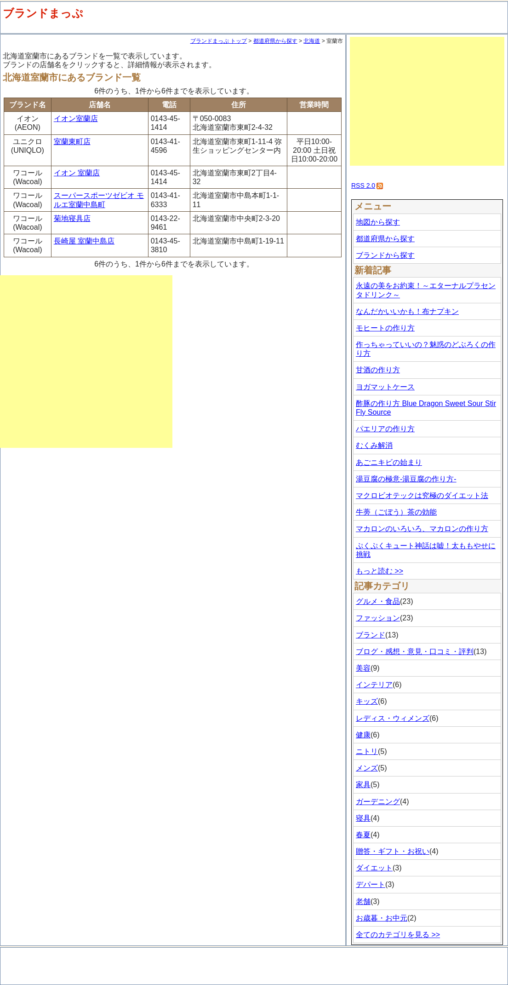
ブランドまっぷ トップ (218, 41)
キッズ (367, 701)
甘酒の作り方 (378, 370)
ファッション (378, 618)
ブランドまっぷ (43, 13)
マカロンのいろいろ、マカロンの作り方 (422, 529)
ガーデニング (378, 801)
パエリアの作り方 (385, 429)
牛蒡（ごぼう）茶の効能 (396, 512)
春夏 (363, 835)
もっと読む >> (379, 571)
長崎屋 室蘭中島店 (84, 241)
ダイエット (374, 868)
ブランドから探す (385, 255)
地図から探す (378, 222)
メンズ (367, 768)
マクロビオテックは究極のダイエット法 (422, 495)
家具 (363, 784)
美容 (363, 668)
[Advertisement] (86, 361)
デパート (370, 884)
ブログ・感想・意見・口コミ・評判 (415, 651)
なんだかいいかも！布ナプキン (407, 311)
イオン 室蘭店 (77, 173)
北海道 (311, 41)
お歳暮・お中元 (381, 918)
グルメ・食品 (378, 601)
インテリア (374, 685)
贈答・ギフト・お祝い (392, 851)
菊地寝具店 (72, 218)
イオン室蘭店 (76, 118)
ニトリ (367, 751)
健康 (363, 735)
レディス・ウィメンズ (392, 718)
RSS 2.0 (363, 185)
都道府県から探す (275, 41)
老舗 (363, 901)
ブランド (370, 635)
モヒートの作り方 (385, 328)
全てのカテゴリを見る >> (398, 935)
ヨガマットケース (385, 387)
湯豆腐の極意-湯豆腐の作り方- (406, 479)
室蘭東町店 (72, 141)
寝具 (363, 818)
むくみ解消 (374, 445)
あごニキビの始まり (389, 462)
